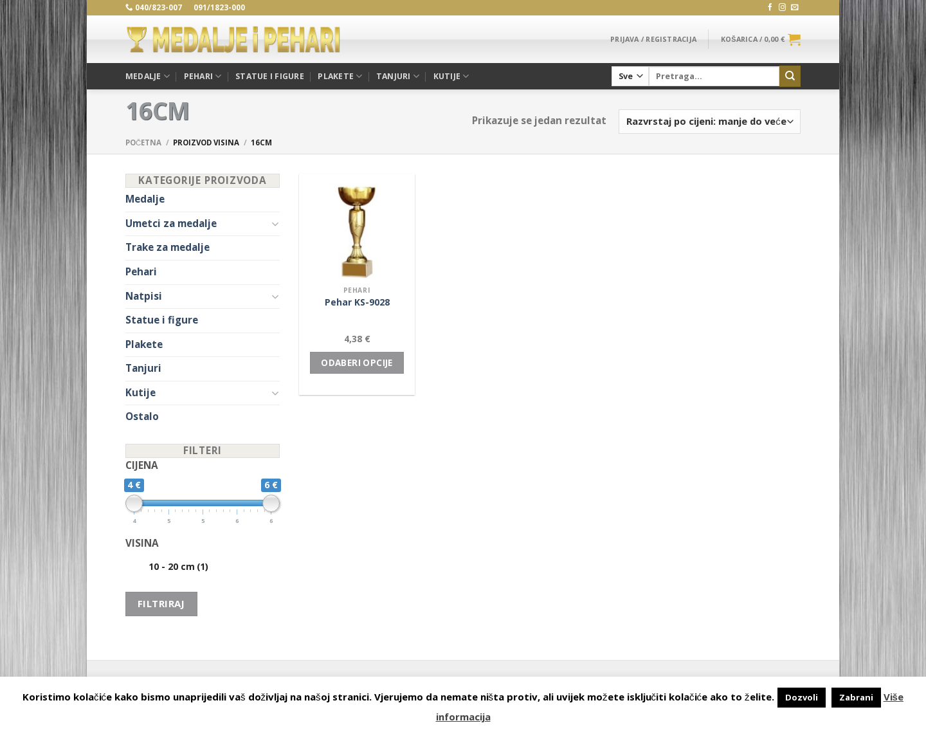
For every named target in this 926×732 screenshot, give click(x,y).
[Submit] (790, 76)
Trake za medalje (167, 247)
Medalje (147, 76)
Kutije (451, 76)
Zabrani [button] (856, 697)
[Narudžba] (710, 121)
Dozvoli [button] (801, 697)
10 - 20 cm (178, 566)
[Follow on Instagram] (782, 8)
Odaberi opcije (357, 363)
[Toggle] (275, 223)
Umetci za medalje (171, 223)
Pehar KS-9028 (357, 302)
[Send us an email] (795, 8)
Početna (143, 142)
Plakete (340, 76)
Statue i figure (269, 76)
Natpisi (143, 296)
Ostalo (142, 416)
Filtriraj (161, 603)
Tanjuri (397, 76)
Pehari (203, 76)
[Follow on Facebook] (770, 8)
